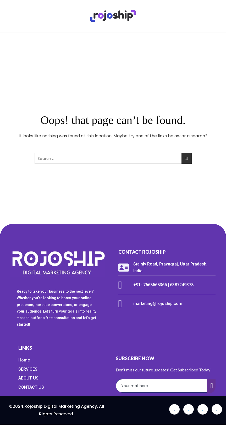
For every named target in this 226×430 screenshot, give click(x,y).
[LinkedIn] (202, 409)
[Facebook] (174, 409)
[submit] (211, 386)
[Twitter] (188, 409)
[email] (161, 386)
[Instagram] (217, 409)
